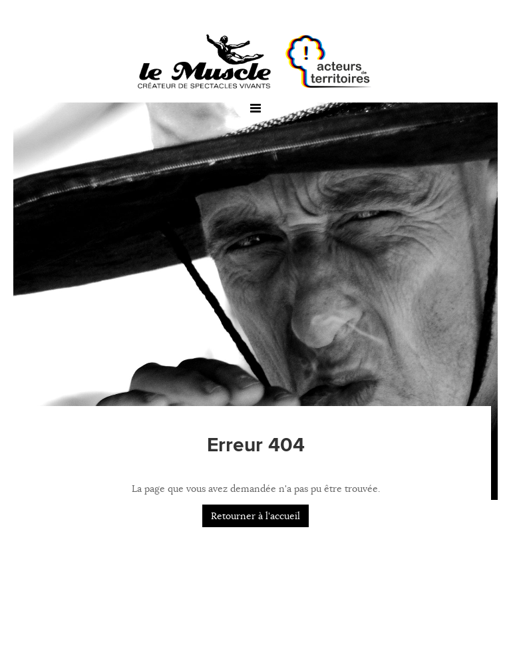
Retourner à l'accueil (255, 516)
